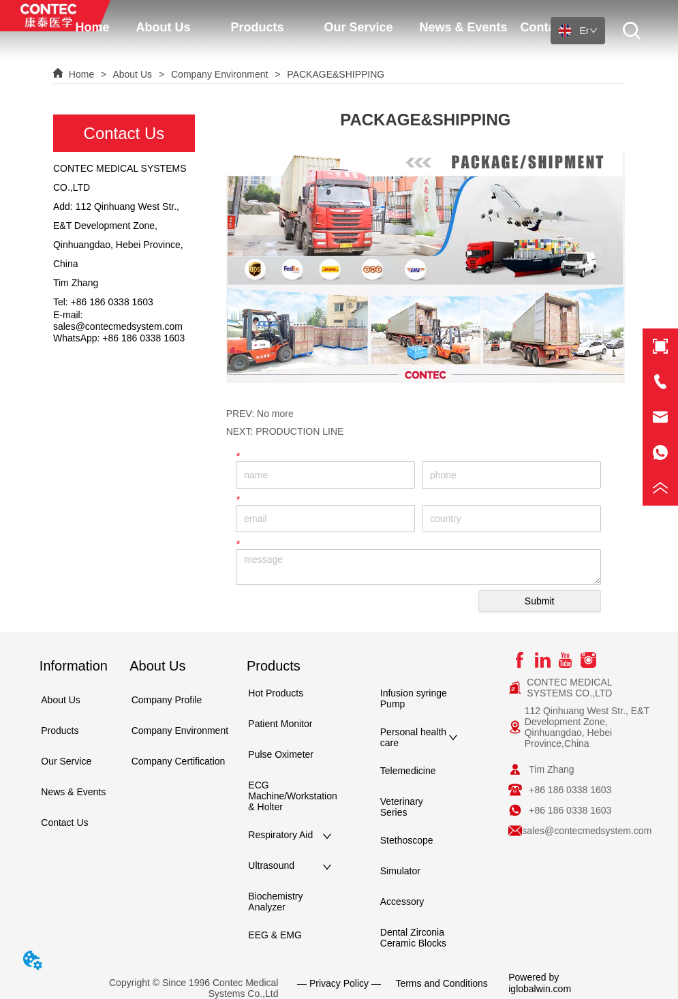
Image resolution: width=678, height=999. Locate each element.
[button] (330, 24)
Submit (540, 601)
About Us (132, 74)
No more (275, 413)
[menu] (330, 24)
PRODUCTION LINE (299, 431)
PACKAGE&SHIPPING (334, 74)
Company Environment (219, 74)
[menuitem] (330, 24)
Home (81, 74)
